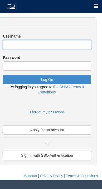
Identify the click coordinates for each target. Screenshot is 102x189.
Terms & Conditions (82, 176)
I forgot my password (47, 112)
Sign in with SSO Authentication (47, 155)
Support (30, 176)
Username (12, 36)
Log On (47, 79)
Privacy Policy (51, 176)
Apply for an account (47, 130)
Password (11, 57)
